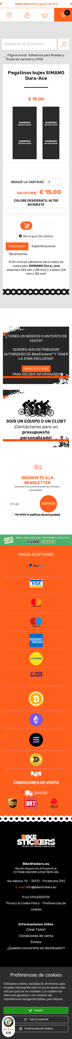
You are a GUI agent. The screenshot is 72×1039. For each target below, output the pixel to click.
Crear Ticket (36, 929)
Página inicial (17, 55)
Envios (36, 942)
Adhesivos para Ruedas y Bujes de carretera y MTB (35, 57)
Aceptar (36, 1010)
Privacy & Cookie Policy (23, 903)
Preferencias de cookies (36, 1028)
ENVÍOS (36, 793)
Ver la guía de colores (36, 236)
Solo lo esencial (36, 1019)
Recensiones (18, 254)
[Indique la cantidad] (53, 182)
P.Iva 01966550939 (36, 897)
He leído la (37, 514)
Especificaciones (43, 246)
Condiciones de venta (36, 936)
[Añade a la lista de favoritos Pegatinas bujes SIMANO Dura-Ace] (46, 225)
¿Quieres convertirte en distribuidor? (36, 948)
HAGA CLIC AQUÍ (36, 368)
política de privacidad (45, 514)
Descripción (17, 246)
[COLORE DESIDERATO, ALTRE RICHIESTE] (36, 211)
